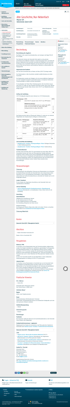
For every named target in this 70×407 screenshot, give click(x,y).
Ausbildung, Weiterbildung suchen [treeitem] (6, 17)
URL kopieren (53, 372)
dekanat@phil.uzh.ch (65, 62)
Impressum (66, 401)
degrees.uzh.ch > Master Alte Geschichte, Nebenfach (30, 334)
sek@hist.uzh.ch (23, 356)
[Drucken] (65, 12)
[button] (16, 373)
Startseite (17, 8)
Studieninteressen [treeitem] (6, 33)
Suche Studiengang (40, 8)
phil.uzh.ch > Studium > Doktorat (26, 336)
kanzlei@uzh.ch (64, 50)
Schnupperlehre (7, 393)
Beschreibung (19, 42)
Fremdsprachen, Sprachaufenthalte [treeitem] (6, 62)
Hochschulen (33, 8)
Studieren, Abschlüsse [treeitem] (7, 41)
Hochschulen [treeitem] (4, 30)
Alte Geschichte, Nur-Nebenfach (52, 8)
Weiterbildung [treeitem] (5, 50)
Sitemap (58, 401)
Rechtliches (62, 401)
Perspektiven (19, 44)
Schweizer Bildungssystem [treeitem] (5, 12)
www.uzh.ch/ (62, 51)
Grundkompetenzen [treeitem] (6, 54)
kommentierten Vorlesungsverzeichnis (35, 208)
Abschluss (43, 42)
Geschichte (55, 33)
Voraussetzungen (29, 42)
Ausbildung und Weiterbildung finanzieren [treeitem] (5, 83)
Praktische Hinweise (30, 44)
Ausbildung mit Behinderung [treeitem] (5, 88)
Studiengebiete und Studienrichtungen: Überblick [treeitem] (6, 36)
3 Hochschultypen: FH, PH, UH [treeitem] (7, 39)
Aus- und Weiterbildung (25, 8)
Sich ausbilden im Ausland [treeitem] (5, 67)
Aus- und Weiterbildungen (17, 392)
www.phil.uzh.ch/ (63, 63)
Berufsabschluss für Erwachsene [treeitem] (6, 57)
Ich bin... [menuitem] (65, 5)
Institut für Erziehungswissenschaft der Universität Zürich (32, 271)
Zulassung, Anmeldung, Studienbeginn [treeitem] (7, 43)
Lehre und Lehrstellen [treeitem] (7, 21)
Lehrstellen (6, 391)
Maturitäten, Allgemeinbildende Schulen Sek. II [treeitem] (6, 26)
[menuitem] (19, 3)
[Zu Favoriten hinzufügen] (68, 12)
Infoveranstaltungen (18, 396)
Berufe (5, 395)
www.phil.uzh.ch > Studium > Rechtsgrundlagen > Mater (31, 143)
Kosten (37, 42)
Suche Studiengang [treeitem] (6, 32)
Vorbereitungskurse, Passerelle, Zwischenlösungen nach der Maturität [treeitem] (7, 76)
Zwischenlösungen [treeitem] (6, 71)
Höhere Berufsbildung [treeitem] (7, 47)
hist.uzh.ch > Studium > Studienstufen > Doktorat (30, 339)
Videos (15, 394)
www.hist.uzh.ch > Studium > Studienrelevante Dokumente (39, 326)
